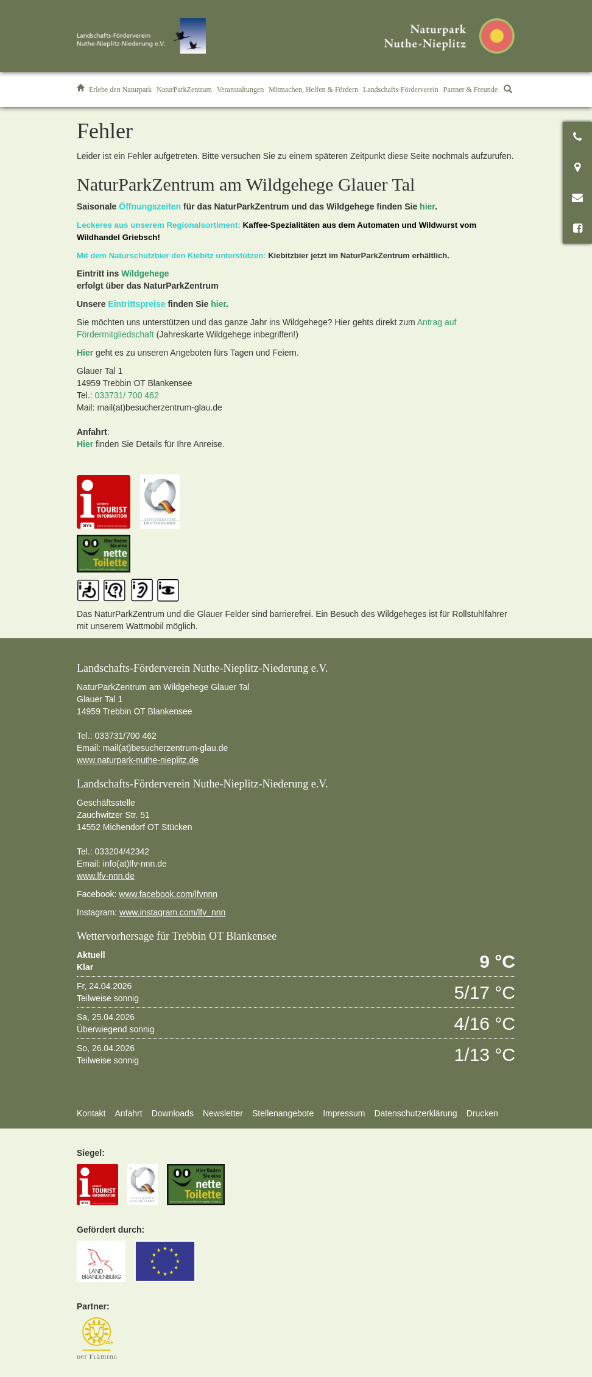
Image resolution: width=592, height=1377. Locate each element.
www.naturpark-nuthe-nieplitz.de (138, 760)
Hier (85, 352)
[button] (120, 89)
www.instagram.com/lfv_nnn (172, 912)
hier (427, 206)
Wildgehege (145, 273)
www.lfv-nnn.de (106, 876)
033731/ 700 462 (127, 395)
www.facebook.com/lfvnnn (168, 894)
